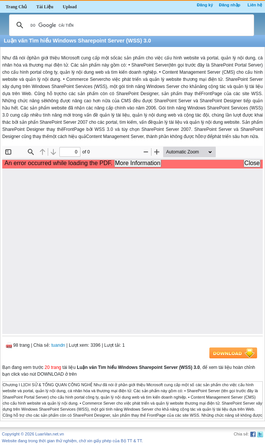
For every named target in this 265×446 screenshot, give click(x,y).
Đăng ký (205, 5)
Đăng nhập (230, 5)
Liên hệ (255, 5)
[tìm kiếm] (130, 25)
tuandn (58, 345)
